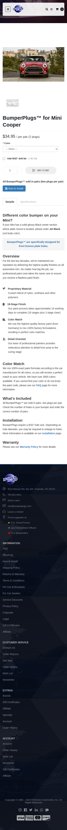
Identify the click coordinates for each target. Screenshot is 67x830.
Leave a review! (15, 512)
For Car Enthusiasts (14, 587)
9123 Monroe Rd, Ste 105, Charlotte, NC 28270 (31, 489)
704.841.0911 (14, 495)
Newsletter (8, 679)
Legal (6, 619)
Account (7, 721)
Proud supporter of (17, 517)
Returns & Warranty (13, 574)
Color (7, 143)
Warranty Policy (29, 446)
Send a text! (14, 500)
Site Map (8, 660)
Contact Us (9, 647)
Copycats (8, 612)
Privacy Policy (10, 606)
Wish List (8, 673)
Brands (7, 695)
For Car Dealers (12, 593)
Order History (10, 667)
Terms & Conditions (13, 580)
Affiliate (7, 631)
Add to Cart (43, 170)
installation (48, 433)
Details (10, 201)
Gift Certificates (11, 625)
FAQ (38, 385)
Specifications (28, 201)
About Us (8, 555)
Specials (7, 715)
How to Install (14, 188)
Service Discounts (13, 599)
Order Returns (11, 654)
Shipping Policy (11, 567)
